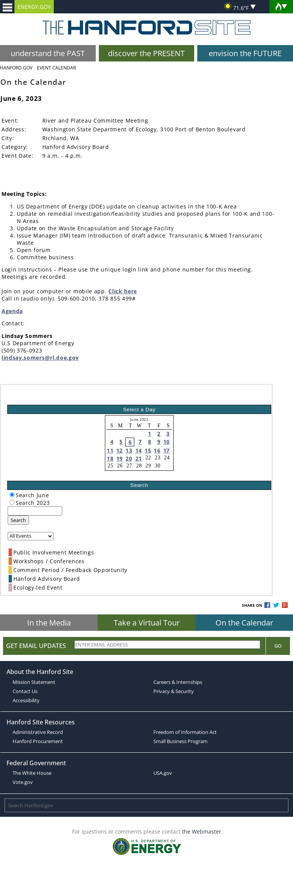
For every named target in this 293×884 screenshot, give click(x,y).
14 (138, 450)
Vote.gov (23, 782)
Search (18, 520)
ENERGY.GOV (34, 6)
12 (119, 450)
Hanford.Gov (16, 68)
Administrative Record (38, 732)
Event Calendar (56, 68)
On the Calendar (244, 622)
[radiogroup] (12, 494)
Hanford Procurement (38, 741)
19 (119, 458)
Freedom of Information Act (185, 732)
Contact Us (25, 691)
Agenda (12, 311)
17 (166, 450)
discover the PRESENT (146, 53)
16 (157, 450)
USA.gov (162, 772)
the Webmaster (201, 831)
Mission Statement (34, 682)
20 (129, 458)
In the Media (49, 622)
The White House (32, 772)
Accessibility (26, 700)
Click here (122, 291)
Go (278, 645)
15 (148, 450)
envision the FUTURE (245, 53)
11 (110, 450)
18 (110, 458)
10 (166, 441)
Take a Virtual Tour (147, 622)
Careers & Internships (177, 682)
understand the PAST (48, 53)
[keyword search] (35, 511)
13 (129, 450)
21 (138, 458)
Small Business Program (180, 741)
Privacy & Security (173, 691)
